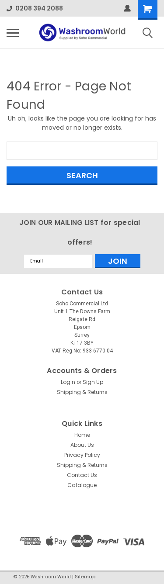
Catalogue (82, 485)
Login (68, 382)
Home (82, 435)
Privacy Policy (82, 455)
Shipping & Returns (82, 392)
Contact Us (82, 475)
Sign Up (93, 382)
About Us (82, 445)
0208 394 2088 (35, 8)
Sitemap (85, 576)
